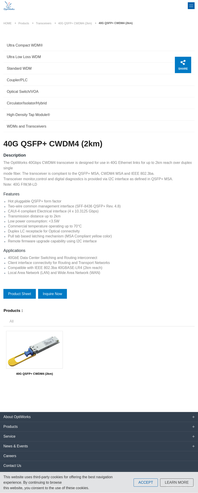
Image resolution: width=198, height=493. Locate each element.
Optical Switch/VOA (23, 92)
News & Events (15, 446)
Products (23, 23)
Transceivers (43, 23)
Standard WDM (19, 68)
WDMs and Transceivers (26, 126)
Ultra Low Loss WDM (24, 57)
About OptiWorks (17, 417)
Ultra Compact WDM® (25, 45)
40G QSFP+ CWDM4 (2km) (75, 23)
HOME (7, 23)
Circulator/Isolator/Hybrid (27, 103)
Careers (9, 456)
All (12, 321)
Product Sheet (19, 294)
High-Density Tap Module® (28, 115)
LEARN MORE (177, 482)
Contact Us (12, 466)
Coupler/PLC (17, 80)
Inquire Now (52, 294)
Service (9, 437)
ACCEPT (145, 482)
